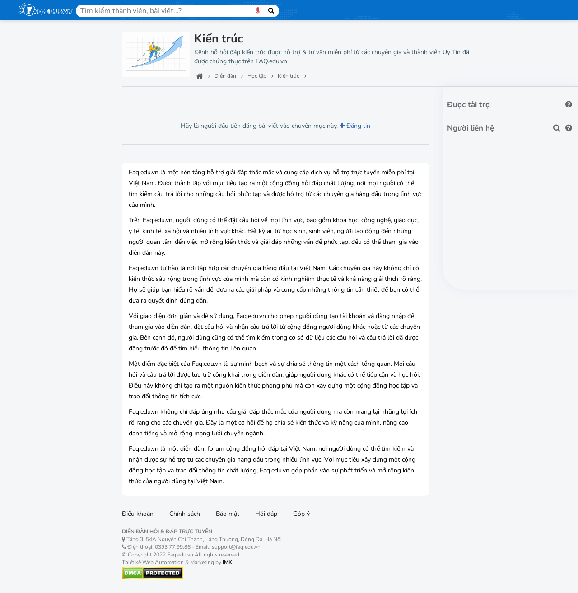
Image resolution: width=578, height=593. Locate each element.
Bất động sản (43, 509)
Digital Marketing (50, 361)
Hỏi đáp (266, 513)
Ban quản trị (41, 64)
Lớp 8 (33, 235)
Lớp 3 (33, 156)
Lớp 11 (35, 282)
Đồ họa (35, 345)
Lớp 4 (33, 172)
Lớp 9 (33, 251)
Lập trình (38, 330)
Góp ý (301, 513)
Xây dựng (38, 424)
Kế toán (36, 393)
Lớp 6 (33, 203)
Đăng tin (355, 125)
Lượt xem (142, 99)
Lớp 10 (35, 266)
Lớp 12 (35, 298)
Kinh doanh (41, 409)
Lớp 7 (33, 219)
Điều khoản (138, 513)
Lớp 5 (33, 187)
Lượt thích (186, 99)
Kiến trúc (38, 440)
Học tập (33, 106)
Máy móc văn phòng (55, 488)
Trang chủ (36, 42)
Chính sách (184, 513)
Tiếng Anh (40, 456)
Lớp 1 (33, 124)
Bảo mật (227, 513)
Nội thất (33, 551)
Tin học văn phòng (52, 314)
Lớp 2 (33, 140)
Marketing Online (50, 377)
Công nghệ (38, 84)
